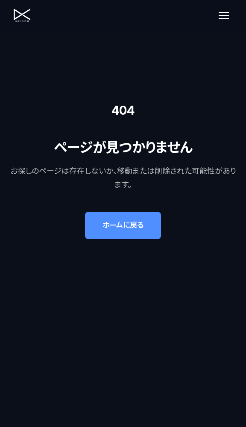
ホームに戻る (123, 225)
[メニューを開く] (223, 15)
